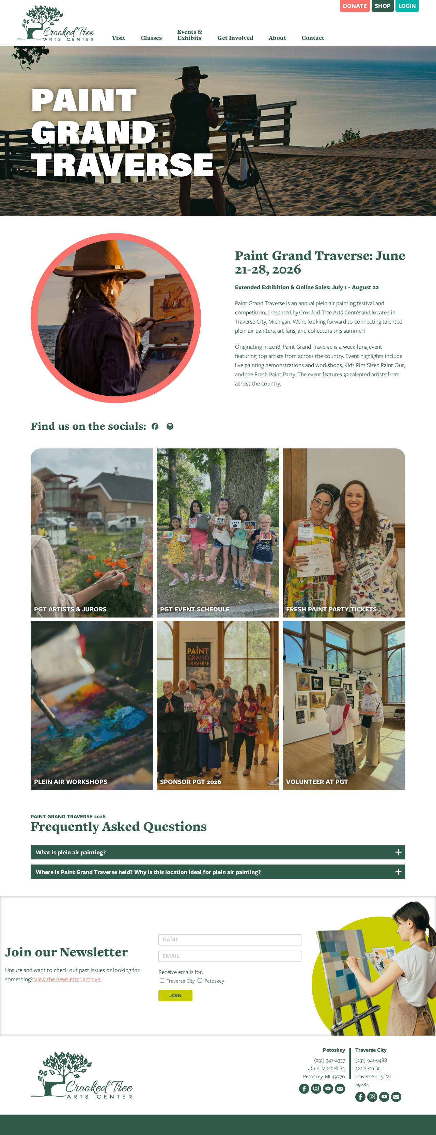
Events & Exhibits (189, 35)
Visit (118, 38)
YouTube (328, 1089)
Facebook (304, 1089)
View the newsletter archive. (67, 979)
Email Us (340, 1089)
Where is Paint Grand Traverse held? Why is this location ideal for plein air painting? (148, 872)
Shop (383, 6)
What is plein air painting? (71, 852)
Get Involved (235, 38)
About (277, 38)
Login (407, 6)
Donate (355, 6)
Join (175, 995)
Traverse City (177, 980)
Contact (312, 38)
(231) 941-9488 (371, 1059)
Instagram (316, 1089)
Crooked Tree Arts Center (55, 23)
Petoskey (211, 980)
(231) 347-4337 (329, 1059)
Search (331, 5)
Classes (151, 38)
